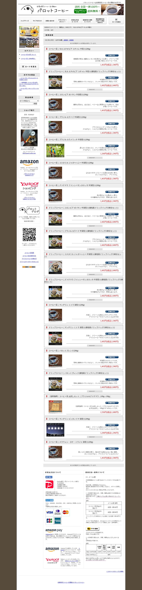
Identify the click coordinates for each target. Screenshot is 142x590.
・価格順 (65, 40)
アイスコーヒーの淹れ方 (29, 258)
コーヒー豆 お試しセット (28, 54)
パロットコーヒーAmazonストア (29, 174)
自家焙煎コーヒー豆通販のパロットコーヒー (71, 582)
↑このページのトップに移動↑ (115, 571)
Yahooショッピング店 (71, 561)
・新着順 (71, 40)
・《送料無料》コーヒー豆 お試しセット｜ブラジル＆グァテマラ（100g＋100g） (28, 84)
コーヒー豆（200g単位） (28, 58)
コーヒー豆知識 (29, 253)
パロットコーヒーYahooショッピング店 (29, 198)
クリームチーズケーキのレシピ (29, 261)
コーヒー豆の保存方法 (29, 256)
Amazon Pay (49, 534)
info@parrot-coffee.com (29, 153)
